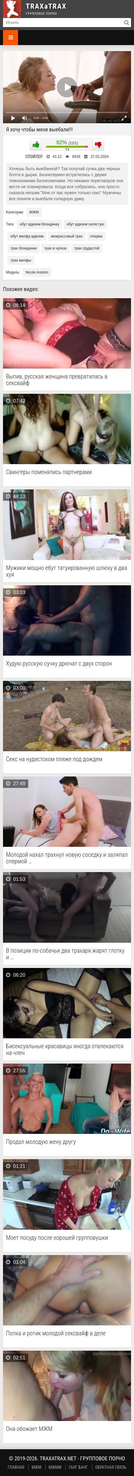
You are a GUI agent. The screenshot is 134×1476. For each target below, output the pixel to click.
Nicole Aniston (37, 272)
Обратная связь (110, 1467)
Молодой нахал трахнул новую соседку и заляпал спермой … (67, 858)
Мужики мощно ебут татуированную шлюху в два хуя (66, 571)
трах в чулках (55, 248)
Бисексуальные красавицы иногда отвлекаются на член (64, 1049)
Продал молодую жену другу (41, 1141)
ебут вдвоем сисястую (85, 224)
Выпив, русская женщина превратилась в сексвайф (57, 379)
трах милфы (21, 260)
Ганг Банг (78, 1467)
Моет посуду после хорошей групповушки (57, 1237)
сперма (96, 236)
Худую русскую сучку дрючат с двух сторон (59, 663)
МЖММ (55, 1467)
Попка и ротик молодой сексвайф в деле (55, 1333)
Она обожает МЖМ (29, 1428)
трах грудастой (86, 248)
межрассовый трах (67, 236)
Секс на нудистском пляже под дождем (54, 759)
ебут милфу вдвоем (27, 236)
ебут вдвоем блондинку (39, 224)
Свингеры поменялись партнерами (49, 472)
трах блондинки (24, 248)
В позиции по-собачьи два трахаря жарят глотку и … (65, 953)
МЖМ (34, 212)
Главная (16, 1467)
